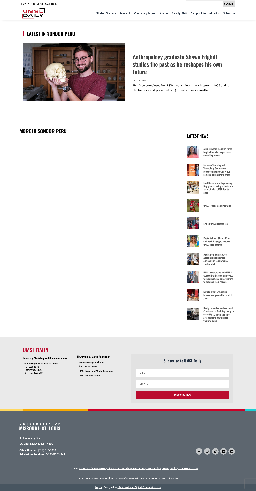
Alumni (164, 13)
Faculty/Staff (179, 13)
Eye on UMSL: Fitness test (215, 223)
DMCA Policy (153, 468)
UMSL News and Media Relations (96, 371)
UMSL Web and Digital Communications (139, 487)
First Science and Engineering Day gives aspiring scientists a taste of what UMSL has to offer (218, 187)
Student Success (106, 13)
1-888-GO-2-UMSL (56, 454)
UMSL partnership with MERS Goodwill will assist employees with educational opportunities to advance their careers (218, 277)
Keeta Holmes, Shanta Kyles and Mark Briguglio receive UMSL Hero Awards (216, 241)
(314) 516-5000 (47, 450)
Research (125, 13)
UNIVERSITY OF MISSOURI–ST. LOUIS (39, 4)
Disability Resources (133, 468)
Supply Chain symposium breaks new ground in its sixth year (217, 295)
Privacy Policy (170, 468)
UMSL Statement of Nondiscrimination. (160, 478)
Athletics (214, 13)
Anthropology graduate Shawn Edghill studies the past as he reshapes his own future (177, 64)
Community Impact (145, 13)
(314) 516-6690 (89, 366)
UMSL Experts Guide (89, 375)
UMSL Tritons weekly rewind (217, 205)
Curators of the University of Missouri (99, 468)
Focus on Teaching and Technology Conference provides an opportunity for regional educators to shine (216, 170)
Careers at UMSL (189, 468)
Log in (98, 487)
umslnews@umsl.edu (92, 362)
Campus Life (198, 13)
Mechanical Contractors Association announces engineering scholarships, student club (215, 259)
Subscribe (229, 13)
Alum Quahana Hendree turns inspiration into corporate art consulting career (217, 152)
